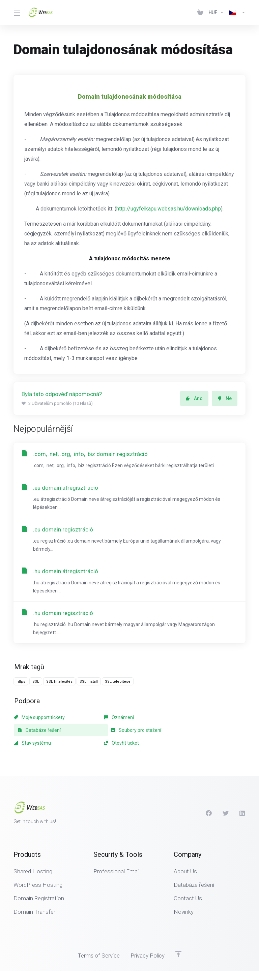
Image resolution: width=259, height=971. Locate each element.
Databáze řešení (187, 719)
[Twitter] (225, 802)
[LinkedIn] (242, 802)
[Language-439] (236, 12)
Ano (194, 398)
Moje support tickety (39, 719)
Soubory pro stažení (39, 732)
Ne (225, 398)
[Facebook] (208, 802)
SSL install (89, 683)
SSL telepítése (118, 683)
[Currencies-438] (216, 12)
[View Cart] (200, 12)
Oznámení (103, 719)
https (21, 683)
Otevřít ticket (179, 732)
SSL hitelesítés (59, 683)
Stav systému (106, 732)
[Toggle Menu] (17, 12)
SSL (35, 683)
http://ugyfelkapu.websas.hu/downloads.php (168, 208)
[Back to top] (178, 943)
